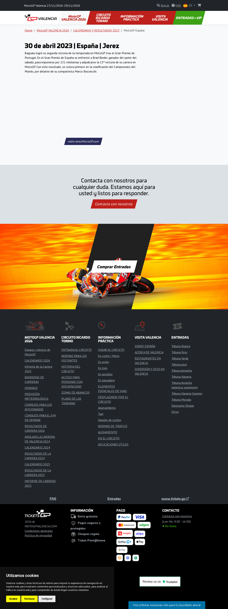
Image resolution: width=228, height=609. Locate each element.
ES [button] (188, 5)
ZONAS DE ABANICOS (75, 392)
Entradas (114, 498)
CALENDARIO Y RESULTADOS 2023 (96, 30)
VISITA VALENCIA (160, 18)
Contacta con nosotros (114, 203)
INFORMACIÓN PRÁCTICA (132, 18)
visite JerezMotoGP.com (83, 141)
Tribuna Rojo (179, 352)
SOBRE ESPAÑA (145, 346)
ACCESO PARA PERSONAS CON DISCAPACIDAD (72, 381)
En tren (102, 368)
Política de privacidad (38, 535)
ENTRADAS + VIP (189, 17)
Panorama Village (182, 406)
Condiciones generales (39, 531)
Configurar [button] (46, 599)
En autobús (105, 374)
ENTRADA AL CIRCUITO (76, 350)
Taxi (100, 414)
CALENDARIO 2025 (37, 464)
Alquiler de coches (109, 420)
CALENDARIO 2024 (37, 447)
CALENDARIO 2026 (37, 360)
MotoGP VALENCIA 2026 (74, 18)
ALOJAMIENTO (107, 432)
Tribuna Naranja (181, 377)
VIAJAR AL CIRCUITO (111, 350)
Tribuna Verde (179, 358)
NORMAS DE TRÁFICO (112, 426)
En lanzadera (106, 380)
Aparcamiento (107, 408)
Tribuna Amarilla (181, 370)
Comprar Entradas (114, 266)
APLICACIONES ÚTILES (113, 444)
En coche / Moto (108, 356)
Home (28, 30)
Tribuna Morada (181, 399)
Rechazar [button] (29, 599)
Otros (175, 412)
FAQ (53, 498)
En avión (103, 362)
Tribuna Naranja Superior (186, 393)
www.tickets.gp (175, 498)
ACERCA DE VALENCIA (149, 352)
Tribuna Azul (179, 364)
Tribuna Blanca (180, 346)
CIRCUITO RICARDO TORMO (103, 17)
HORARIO (31, 388)
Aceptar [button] (13, 599)
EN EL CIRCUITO (108, 438)
